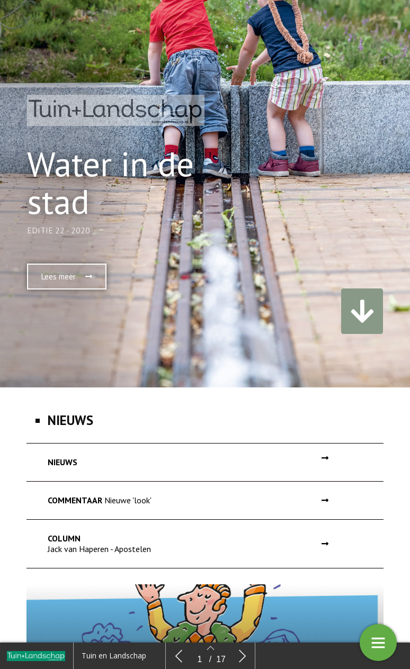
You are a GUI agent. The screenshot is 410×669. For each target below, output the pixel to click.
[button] (66, 291)
